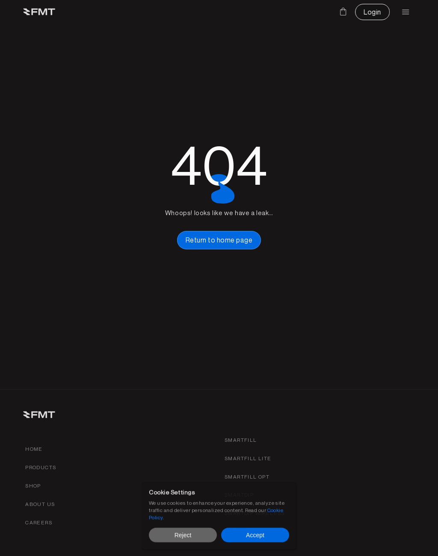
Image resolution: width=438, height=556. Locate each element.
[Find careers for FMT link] (39, 523)
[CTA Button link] (372, 12)
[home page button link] (219, 240)
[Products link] (40, 468)
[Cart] (343, 11)
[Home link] (34, 449)
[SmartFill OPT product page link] (247, 477)
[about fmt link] (40, 504)
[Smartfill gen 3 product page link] (240, 440)
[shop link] (33, 486)
